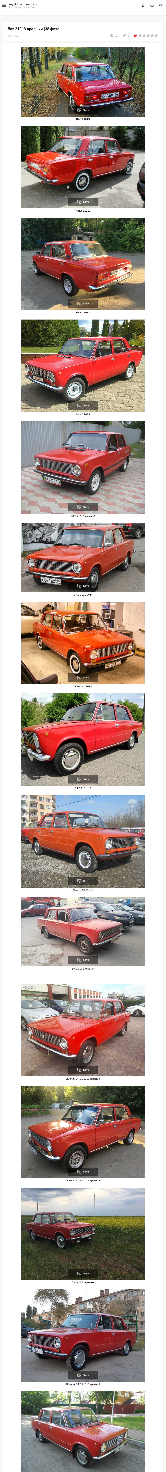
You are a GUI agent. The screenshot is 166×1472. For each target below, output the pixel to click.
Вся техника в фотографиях (24, 5)
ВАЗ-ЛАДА (13, 35)
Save (86, 110)
